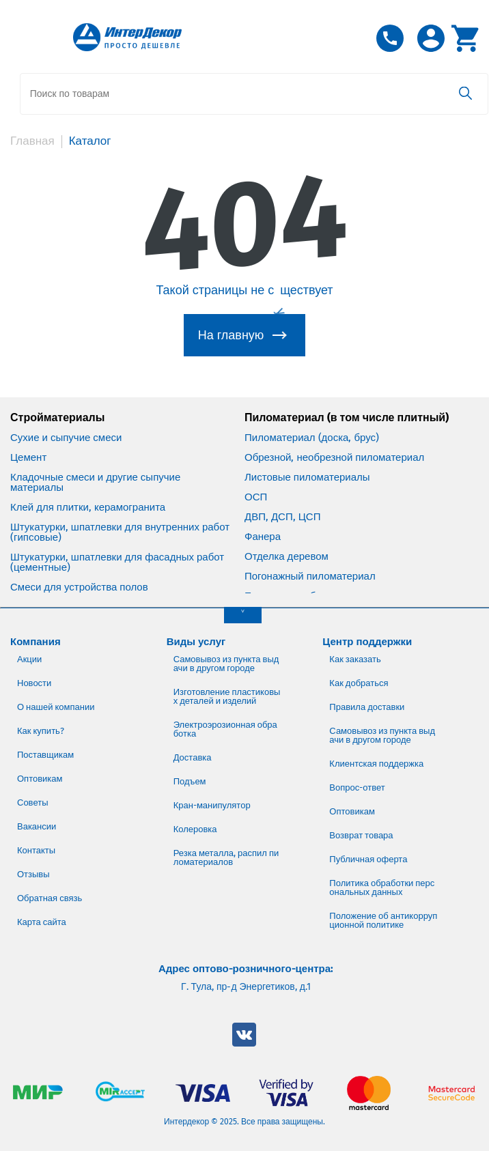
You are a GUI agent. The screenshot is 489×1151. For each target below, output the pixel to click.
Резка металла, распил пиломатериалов (226, 856)
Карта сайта (41, 921)
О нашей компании (55, 706)
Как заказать (354, 658)
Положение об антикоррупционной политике (383, 919)
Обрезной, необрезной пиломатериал (334, 457)
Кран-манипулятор (212, 804)
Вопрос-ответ (357, 787)
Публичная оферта (368, 858)
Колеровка (195, 828)
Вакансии (36, 826)
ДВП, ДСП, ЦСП (282, 516)
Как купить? (40, 730)
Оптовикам (40, 778)
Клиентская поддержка (376, 763)
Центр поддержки (367, 641)
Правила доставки (366, 706)
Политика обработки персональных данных (381, 886)
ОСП (255, 497)
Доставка (192, 757)
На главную (231, 334)
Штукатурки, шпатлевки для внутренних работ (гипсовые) (119, 532)
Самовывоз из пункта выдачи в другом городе (226, 662)
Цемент (28, 457)
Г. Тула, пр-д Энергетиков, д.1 (246, 986)
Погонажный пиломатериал (310, 576)
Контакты (36, 849)
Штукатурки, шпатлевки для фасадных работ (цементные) (117, 562)
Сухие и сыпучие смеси (66, 437)
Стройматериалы (57, 417)
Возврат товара (361, 834)
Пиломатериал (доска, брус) (311, 437)
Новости (34, 682)
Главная (32, 141)
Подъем (189, 781)
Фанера (262, 536)
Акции (29, 658)
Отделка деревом (286, 556)
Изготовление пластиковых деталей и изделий (227, 695)
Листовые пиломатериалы (307, 477)
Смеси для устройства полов (79, 587)
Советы (32, 802)
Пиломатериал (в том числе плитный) (346, 417)
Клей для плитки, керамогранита (87, 507)
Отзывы (33, 873)
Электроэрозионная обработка (225, 728)
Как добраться (358, 682)
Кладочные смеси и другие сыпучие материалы (95, 482)
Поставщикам (45, 754)
